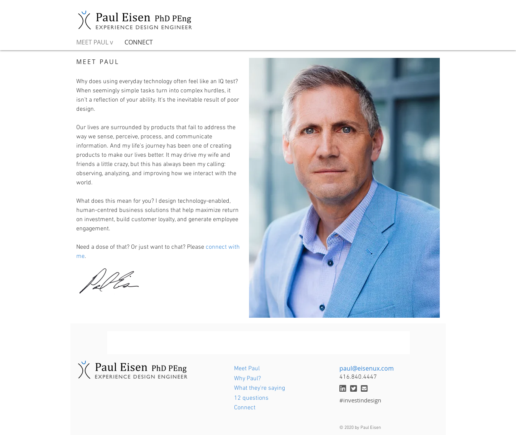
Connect (245, 408)
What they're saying (259, 388)
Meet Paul (247, 369)
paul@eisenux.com (366, 368)
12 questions (251, 398)
